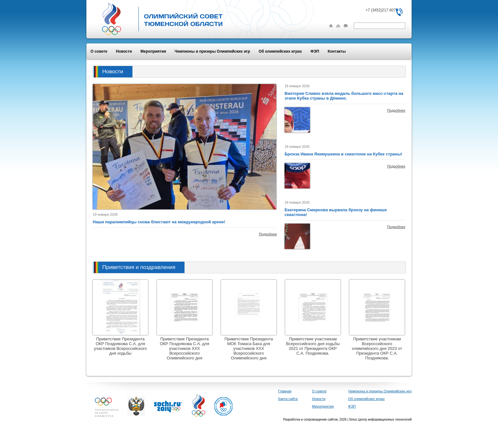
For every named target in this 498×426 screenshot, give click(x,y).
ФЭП (314, 51)
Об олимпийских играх (280, 51)
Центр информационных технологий (385, 419)
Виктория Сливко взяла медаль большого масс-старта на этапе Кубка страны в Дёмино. (344, 96)
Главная (285, 391)
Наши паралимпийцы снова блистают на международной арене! (159, 222)
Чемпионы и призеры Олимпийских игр (212, 51)
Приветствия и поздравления (138, 267)
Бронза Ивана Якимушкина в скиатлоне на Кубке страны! (343, 154)
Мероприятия (153, 51)
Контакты (337, 51)
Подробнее (268, 234)
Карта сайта (288, 399)
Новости (124, 51)
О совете (99, 51)
